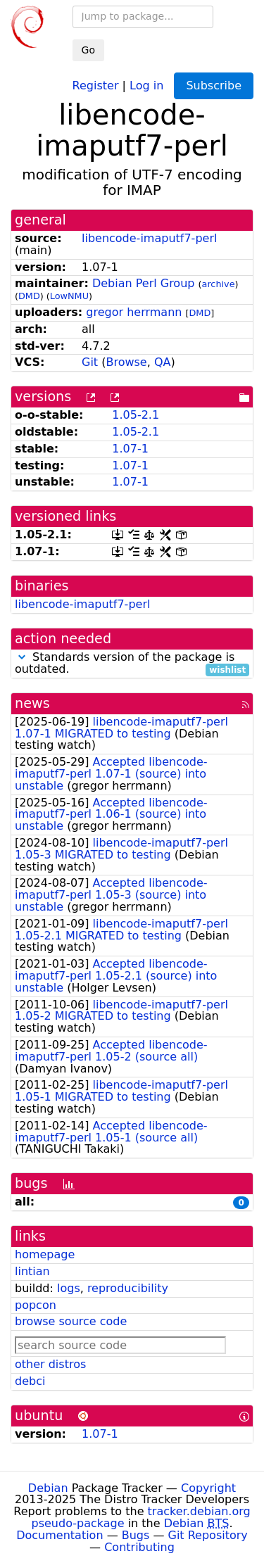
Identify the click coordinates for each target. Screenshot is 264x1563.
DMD (29, 296)
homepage (45, 1254)
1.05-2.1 (135, 415)
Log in (146, 84)
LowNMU (69, 296)
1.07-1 (130, 448)
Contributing (139, 1547)
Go (88, 50)
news (32, 703)
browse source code (71, 1321)
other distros (50, 1364)
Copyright (208, 1488)
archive (218, 284)
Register (96, 84)
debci (30, 1381)
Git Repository (208, 1535)
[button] (21, 657)
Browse (126, 362)
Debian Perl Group (143, 283)
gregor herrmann (134, 312)
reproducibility (127, 1288)
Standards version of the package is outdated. (132, 664)
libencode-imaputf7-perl (149, 238)
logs (68, 1288)
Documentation (59, 1535)
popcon (35, 1305)
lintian (32, 1271)
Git (90, 362)
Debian (48, 1488)
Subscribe (213, 85)
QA (162, 362)
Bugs (136, 1535)
